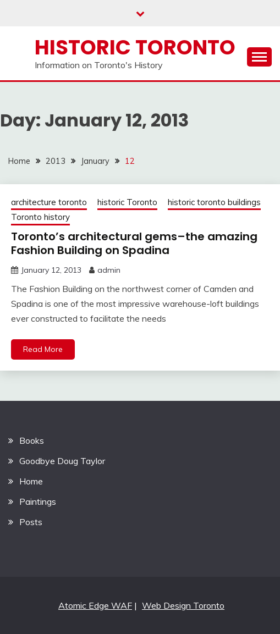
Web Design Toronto (183, 605)
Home (31, 481)
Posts (30, 521)
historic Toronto (127, 202)
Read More (43, 349)
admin (108, 270)
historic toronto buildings (214, 202)
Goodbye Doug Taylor (62, 460)
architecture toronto (49, 202)
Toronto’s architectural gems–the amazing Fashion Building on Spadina (134, 243)
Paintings (37, 501)
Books (31, 440)
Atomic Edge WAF (95, 605)
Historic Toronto (135, 47)
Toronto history (40, 217)
